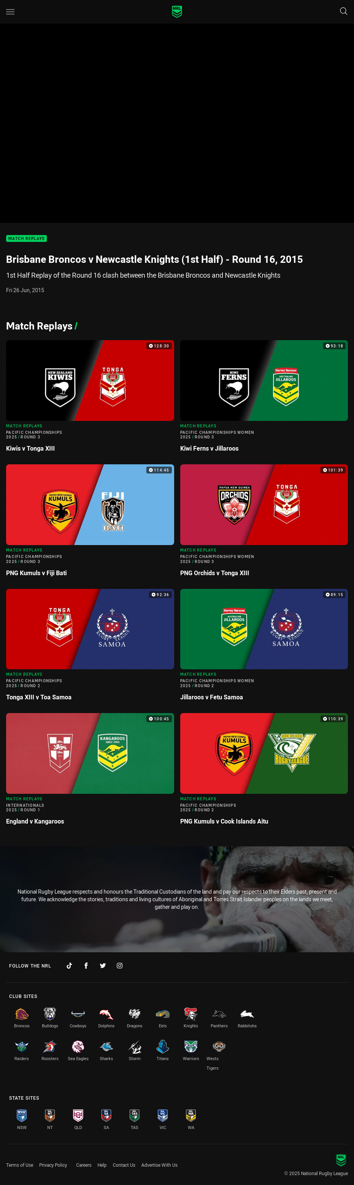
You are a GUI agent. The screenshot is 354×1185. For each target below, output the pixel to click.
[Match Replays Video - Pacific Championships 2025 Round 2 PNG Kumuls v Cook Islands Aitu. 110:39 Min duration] (264, 772)
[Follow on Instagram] (120, 965)
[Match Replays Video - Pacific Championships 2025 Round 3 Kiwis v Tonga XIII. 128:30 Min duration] (90, 399)
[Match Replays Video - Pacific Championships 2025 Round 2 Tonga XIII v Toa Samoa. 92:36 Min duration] (90, 648)
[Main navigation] (10, 12)
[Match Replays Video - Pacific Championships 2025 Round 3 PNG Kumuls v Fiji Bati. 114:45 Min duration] (90, 523)
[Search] (344, 11)
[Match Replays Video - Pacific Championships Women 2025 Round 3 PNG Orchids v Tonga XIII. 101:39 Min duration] (264, 523)
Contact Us (124, 1165)
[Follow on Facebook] (86, 965)
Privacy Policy (53, 1165)
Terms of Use (19, 1165)
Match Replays (26, 238)
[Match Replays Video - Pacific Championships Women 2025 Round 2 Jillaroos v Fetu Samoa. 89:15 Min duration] (264, 648)
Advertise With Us (159, 1165)
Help (102, 1165)
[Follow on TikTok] (69, 965)
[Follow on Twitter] (103, 965)
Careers (83, 1165)
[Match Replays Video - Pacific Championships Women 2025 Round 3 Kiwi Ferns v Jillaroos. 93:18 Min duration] (264, 399)
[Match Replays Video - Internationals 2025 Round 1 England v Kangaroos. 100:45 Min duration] (90, 772)
